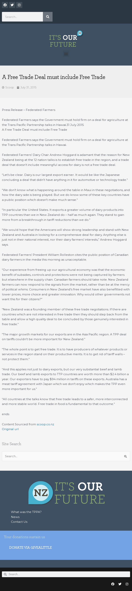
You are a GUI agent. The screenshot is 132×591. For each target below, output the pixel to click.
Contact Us (19, 522)
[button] (66, 54)
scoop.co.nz (45, 424)
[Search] (48, 17)
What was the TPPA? (26, 512)
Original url (10, 429)
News (15, 517)
